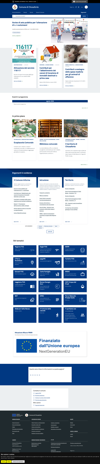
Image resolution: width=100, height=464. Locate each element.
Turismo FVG (69, 258)
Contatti (14, 440)
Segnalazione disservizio (56, 451)
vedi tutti (50, 231)
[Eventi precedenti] (13, 101)
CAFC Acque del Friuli (70, 283)
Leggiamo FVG (20, 282)
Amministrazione (16, 419)
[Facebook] (75, 7)
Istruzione (44, 180)
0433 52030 (42, 398)
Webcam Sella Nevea (22, 308)
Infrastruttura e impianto (27, 139)
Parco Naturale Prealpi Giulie (70, 297)
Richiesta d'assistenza (55, 447)
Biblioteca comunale (48, 143)
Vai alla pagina (18, 81)
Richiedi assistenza (39, 395)
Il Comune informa (49, 65)
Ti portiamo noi (70, 308)
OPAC (42, 296)
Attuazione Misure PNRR (23, 332)
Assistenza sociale (18, 65)
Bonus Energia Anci (45, 283)
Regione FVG (19, 246)
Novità (71, 419)
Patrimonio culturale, (70, 139)
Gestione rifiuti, (17, 139)
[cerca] (86, 7)
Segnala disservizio (39, 405)
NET (16, 296)
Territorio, (82, 139)
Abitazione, (42, 65)
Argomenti (83, 12)
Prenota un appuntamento (75, 443)
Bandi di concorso (35, 444)
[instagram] (78, 7)
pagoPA (42, 258)
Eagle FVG (43, 246)
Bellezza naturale (69, 141)
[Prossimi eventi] (87, 101)
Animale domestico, (69, 65)
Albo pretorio (34, 446)
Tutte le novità (16, 36)
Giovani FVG (19, 271)
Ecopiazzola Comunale (23, 142)
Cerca (84, 16)
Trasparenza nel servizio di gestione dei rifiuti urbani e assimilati (59, 443)
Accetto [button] (3, 461)
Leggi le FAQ (38, 393)
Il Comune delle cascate (45, 309)
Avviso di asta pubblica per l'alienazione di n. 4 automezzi (29, 24)
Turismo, (78, 139)
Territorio (69, 180)
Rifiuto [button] (9, 461)
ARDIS (67, 271)
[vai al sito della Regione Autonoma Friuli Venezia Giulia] (24, 2)
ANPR (67, 246)
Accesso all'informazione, (50, 139)
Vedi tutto (85, 108)
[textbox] (50, 375)
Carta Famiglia (45, 271)
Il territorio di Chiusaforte (71, 145)
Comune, (42, 139)
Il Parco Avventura (18, 259)
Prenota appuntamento (40, 400)
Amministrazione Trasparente (38, 440)
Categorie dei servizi (36, 419)
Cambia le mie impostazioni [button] (18, 461)
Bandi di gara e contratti (36, 443)
